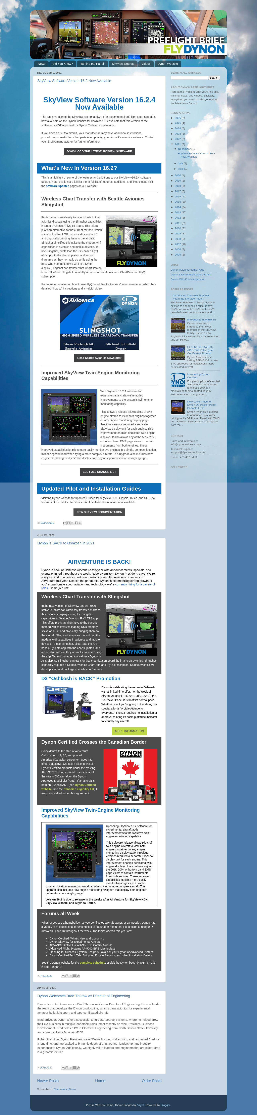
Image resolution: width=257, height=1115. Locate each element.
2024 (178, 128)
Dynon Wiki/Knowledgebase (187, 279)
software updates (57, 186)
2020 (178, 175)
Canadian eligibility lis (78, 789)
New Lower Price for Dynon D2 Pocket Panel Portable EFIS (201, 405)
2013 (178, 212)
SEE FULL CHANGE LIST (99, 471)
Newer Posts (48, 1081)
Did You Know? (62, 63)
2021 (178, 144)
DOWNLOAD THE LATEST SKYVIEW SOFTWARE (99, 151)
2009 (178, 233)
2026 (178, 117)
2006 (178, 249)
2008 (178, 238)
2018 (178, 185)
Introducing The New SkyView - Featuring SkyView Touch (191, 297)
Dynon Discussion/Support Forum (191, 274)
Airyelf (141, 1105)
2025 (178, 123)
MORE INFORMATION (129, 731)
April (181, 168)
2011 (178, 223)
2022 (178, 139)
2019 (178, 180)
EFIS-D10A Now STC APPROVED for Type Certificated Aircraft (200, 350)
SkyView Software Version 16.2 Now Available (74, 81)
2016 (178, 196)
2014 (178, 207)
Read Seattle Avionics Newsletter (99, 357)
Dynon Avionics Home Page (187, 269)
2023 (178, 133)
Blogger (165, 1105)
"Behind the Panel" (92, 63)
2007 (178, 244)
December (184, 148)
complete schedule (92, 962)
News (42, 63)
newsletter (135, 284)
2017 (178, 191)
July (181, 163)
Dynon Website (168, 63)
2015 (178, 201)
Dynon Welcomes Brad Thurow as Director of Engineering (83, 996)
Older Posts (152, 1081)
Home (100, 1081)
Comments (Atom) (65, 1089)
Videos (146, 63)
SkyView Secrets (123, 63)
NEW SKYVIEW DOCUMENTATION (99, 512)
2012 (178, 217)
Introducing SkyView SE (201, 319)
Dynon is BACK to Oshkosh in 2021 (65, 543)
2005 (178, 254)
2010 (178, 228)
